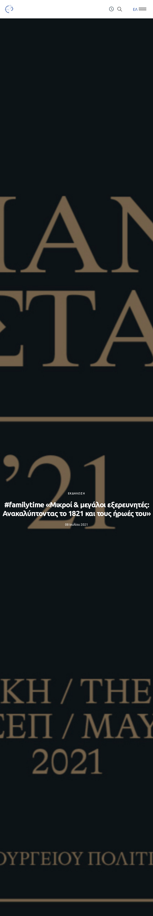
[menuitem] (135, 9)
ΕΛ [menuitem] (135, 9)
